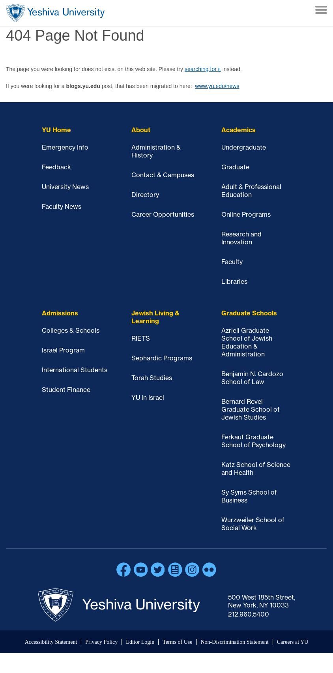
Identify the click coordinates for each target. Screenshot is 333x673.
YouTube (141, 569)
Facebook (123, 569)
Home (55, 13)
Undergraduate (243, 147)
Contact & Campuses (162, 175)
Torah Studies (151, 378)
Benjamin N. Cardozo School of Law (252, 378)
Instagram (192, 569)
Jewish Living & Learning (155, 317)
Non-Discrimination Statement (235, 642)
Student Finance (66, 390)
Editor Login (140, 642)
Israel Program (63, 350)
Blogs (175, 569)
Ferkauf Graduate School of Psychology (253, 441)
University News (65, 187)
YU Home (56, 130)
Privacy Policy (101, 642)
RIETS (140, 338)
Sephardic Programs (161, 358)
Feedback (56, 167)
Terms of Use (177, 642)
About (140, 130)
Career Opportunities (162, 214)
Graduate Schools (249, 313)
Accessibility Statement (51, 642)
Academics (238, 130)
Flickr (209, 569)
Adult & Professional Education (251, 191)
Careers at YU (293, 642)
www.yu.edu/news (217, 86)
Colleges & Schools (70, 330)
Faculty (232, 262)
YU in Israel (147, 397)
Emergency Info (65, 147)
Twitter (158, 569)
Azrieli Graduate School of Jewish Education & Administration (246, 342)
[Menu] (321, 10)
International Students (74, 370)
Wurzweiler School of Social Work (252, 524)
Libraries (234, 281)
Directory (145, 195)
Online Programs (246, 214)
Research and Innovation (241, 238)
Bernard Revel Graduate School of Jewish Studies (250, 409)
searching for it (203, 69)
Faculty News (61, 206)
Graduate (235, 167)
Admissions (60, 313)
